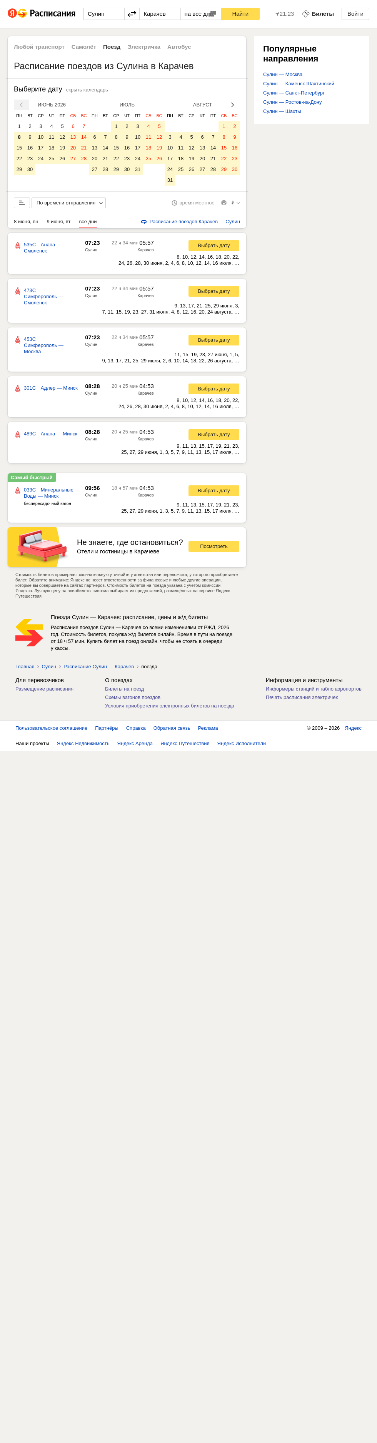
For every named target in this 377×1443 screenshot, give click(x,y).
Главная (24, 666)
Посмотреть (214, 546)
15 (19, 148)
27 (73, 158)
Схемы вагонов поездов (132, 697)
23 (30, 158)
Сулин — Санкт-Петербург (294, 93)
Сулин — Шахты (282, 111)
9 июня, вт (59, 221)
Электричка (143, 46)
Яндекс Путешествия (185, 743)
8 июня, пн (26, 221)
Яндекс (353, 728)
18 (51, 148)
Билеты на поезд (124, 689)
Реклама (208, 728)
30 (30, 169)
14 (84, 137)
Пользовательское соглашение (51, 728)
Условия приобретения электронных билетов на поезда (169, 706)
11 (51, 137)
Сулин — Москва (282, 74)
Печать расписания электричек (302, 697)
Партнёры (106, 728)
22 (19, 158)
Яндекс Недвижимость (83, 743)
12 (62, 137)
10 (40, 137)
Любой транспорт (39, 46)
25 (51, 158)
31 (137, 169)
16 (30, 148)
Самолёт (84, 46)
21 (84, 148)
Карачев (145, 249)
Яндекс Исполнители (241, 743)
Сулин (91, 249)
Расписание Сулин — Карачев (98, 666)
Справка (136, 728)
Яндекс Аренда (135, 743)
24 (40, 158)
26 (62, 158)
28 (84, 158)
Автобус (179, 46)
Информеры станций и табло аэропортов (314, 689)
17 (40, 148)
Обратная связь (171, 728)
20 (73, 148)
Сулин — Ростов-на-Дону (292, 102)
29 (19, 169)
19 (62, 148)
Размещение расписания (44, 689)
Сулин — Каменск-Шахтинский (298, 83)
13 (73, 137)
